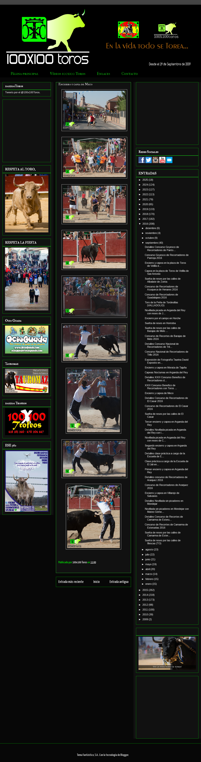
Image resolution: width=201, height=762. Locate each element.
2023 (145, 189)
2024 (145, 184)
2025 (145, 179)
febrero (149, 579)
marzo (149, 574)
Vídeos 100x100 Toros (67, 73)
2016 (145, 223)
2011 (145, 609)
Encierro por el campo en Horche (163, 318)
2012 (145, 604)
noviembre (151, 233)
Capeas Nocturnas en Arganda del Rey (166, 372)
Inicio (96, 582)
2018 (145, 214)
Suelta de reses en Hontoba (160, 323)
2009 (145, 619)
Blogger (124, 755)
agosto (149, 549)
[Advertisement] (29, 112)
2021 (145, 199)
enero (148, 584)
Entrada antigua (119, 582)
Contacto (130, 73)
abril (148, 569)
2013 (145, 599)
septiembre (152, 242)
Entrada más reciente (71, 582)
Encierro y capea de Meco (159, 393)
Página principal (24, 73)
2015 (145, 590)
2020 (145, 204)
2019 (145, 209)
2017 (145, 219)
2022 (145, 194)
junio (148, 559)
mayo (148, 564)
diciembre (151, 228)
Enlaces (103, 73)
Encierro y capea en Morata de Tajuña (166, 367)
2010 (145, 614)
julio (147, 554)
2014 (145, 595)
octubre (150, 238)
